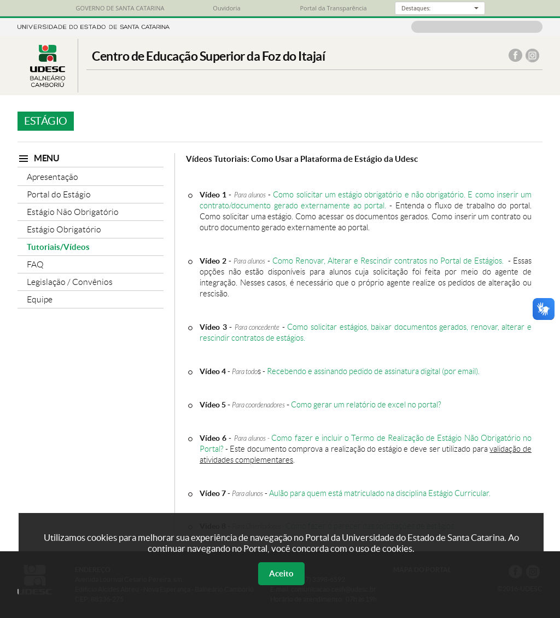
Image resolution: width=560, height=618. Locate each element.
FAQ (35, 264)
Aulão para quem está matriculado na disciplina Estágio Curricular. (380, 493)
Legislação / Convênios (70, 282)
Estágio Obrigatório (64, 229)
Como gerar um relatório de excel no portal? (366, 404)
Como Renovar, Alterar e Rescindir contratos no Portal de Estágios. (389, 260)
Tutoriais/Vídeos (58, 247)
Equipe (39, 299)
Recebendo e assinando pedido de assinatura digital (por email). (373, 371)
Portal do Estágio (59, 194)
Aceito (281, 573)
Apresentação (52, 177)
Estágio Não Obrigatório (73, 212)
